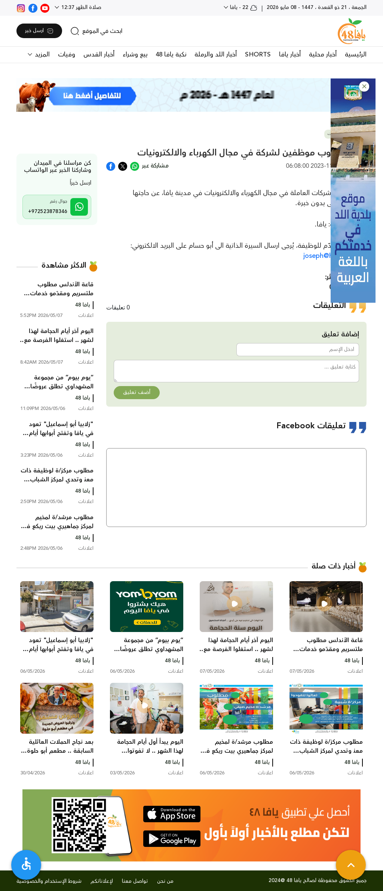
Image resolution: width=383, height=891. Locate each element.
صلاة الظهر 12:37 (80, 7)
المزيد (41, 54)
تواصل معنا (135, 881)
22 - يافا (243, 7)
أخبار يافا (290, 54)
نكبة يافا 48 (171, 54)
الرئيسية (356, 54)
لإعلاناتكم (102, 881)
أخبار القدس (98, 54)
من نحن (165, 881)
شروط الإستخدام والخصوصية (49, 881)
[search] (96, 31)
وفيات (66, 54)
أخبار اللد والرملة (215, 54)
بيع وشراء (135, 54)
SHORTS (258, 54)
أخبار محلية (323, 54)
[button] (364, 86)
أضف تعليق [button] (136, 392)
